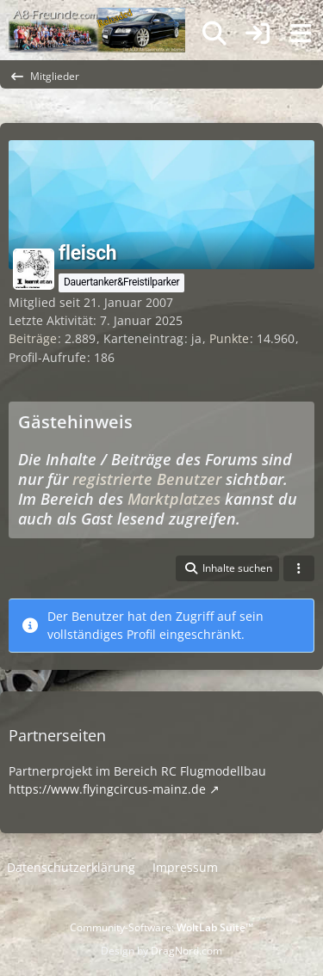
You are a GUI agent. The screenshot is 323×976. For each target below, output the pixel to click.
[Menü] (300, 33)
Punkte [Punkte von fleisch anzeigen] (229, 338)
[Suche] (214, 33)
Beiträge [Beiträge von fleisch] (33, 338)
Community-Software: (161, 927)
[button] (227, 568)
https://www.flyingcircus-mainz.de (107, 789)
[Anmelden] (257, 34)
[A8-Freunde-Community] (97, 17)
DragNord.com (186, 950)
